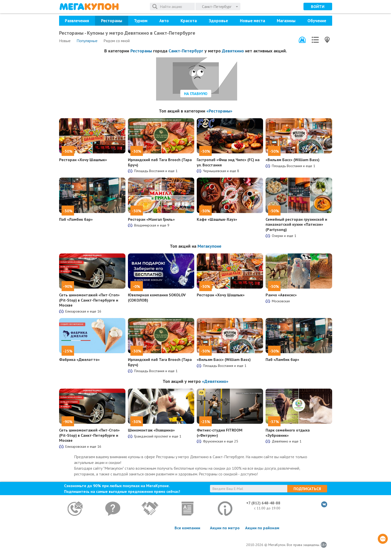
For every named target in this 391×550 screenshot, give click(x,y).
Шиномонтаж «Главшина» (151, 430)
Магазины (286, 20)
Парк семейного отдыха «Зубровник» (288, 433)
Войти (317, 6)
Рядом (116, 40)
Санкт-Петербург (186, 51)
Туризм (140, 20)
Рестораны (111, 20)
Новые (65, 40)
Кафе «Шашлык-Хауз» (217, 219)
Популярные (87, 40)
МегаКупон (89, 6)
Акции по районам (262, 527)
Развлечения (77, 20)
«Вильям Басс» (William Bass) (292, 159)
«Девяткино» (215, 381)
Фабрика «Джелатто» (79, 359)
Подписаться (307, 488)
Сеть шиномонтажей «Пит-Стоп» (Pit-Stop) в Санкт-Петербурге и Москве (89, 300)
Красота (189, 20)
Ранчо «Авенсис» (281, 294)
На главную (195, 93)
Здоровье (218, 20)
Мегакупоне (209, 246)
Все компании (187, 527)
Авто (164, 20)
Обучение (316, 20)
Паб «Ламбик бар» (76, 219)
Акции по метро (225, 527)
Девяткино (233, 51)
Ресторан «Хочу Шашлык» (83, 159)
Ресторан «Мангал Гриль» (151, 219)
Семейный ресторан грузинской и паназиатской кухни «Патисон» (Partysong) (296, 224)
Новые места (252, 20)
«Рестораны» (219, 111)
